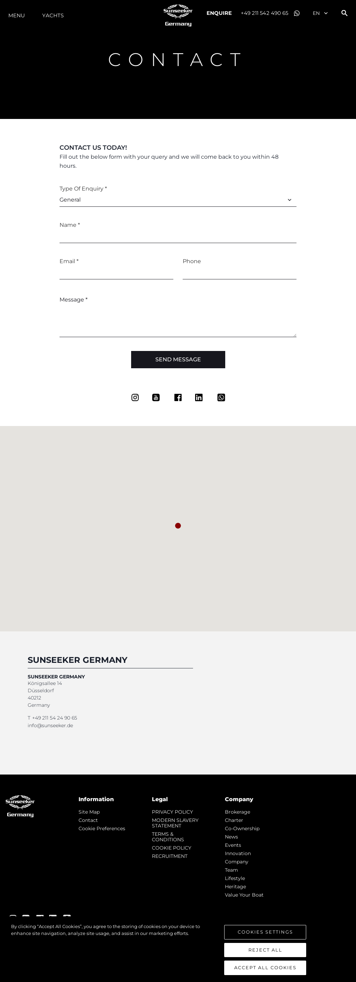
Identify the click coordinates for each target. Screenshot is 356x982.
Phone (192, 261)
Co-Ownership (242, 828)
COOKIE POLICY (171, 848)
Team (231, 870)
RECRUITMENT (170, 856)
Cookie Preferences (102, 828)
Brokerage (237, 812)
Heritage (235, 886)
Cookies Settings (265, 932)
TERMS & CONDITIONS (168, 837)
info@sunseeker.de (50, 725)
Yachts (53, 15)
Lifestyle (235, 878)
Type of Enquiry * (83, 188)
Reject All (265, 950)
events (233, 845)
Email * (69, 261)
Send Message (178, 359)
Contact (88, 820)
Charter (234, 820)
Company (236, 862)
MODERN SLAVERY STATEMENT (175, 823)
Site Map (89, 812)
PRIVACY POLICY (172, 812)
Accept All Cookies (265, 968)
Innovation (238, 853)
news (231, 837)
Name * (70, 225)
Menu (16, 15)
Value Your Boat (244, 895)
